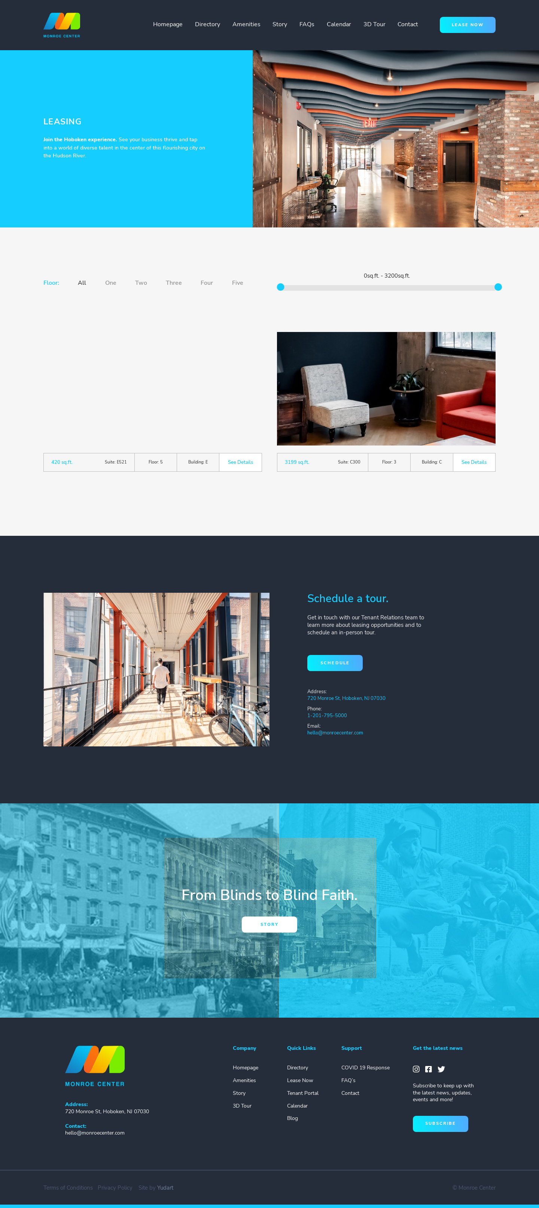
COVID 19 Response (365, 1067)
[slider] (280, 287)
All (82, 283)
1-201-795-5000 (327, 715)
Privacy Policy (115, 1188)
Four (207, 283)
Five (237, 283)
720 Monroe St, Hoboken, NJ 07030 (346, 698)
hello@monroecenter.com (335, 733)
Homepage (168, 24)
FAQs (306, 24)
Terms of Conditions (68, 1188)
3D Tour (374, 24)
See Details (240, 462)
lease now (468, 25)
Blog (292, 1118)
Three (174, 283)
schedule (334, 663)
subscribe (440, 1123)
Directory (207, 24)
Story (279, 24)
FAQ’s (348, 1080)
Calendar (339, 24)
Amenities (246, 24)
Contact (408, 24)
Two (141, 283)
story (269, 924)
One (110, 283)
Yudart (165, 1188)
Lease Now (300, 1080)
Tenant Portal (303, 1093)
